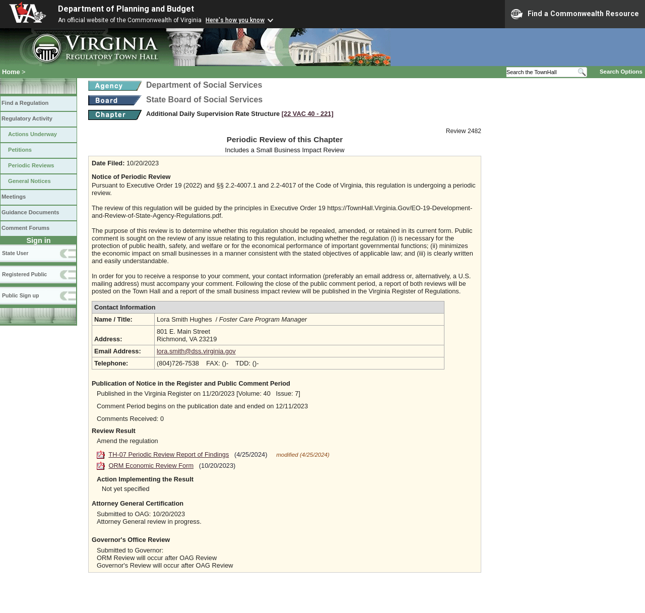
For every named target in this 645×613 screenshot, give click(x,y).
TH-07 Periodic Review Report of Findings (168, 454)
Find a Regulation (25, 103)
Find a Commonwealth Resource (575, 14)
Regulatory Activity (27, 118)
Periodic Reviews (31, 165)
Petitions (20, 150)
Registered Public (24, 274)
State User (15, 253)
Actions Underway (32, 134)
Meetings (14, 197)
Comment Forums (25, 228)
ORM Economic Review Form (151, 465)
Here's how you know (235, 20)
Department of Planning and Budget (126, 9)
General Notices (29, 181)
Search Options (621, 72)
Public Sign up (20, 295)
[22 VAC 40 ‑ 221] (308, 113)
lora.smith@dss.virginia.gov (196, 351)
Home (11, 72)
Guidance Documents (30, 212)
